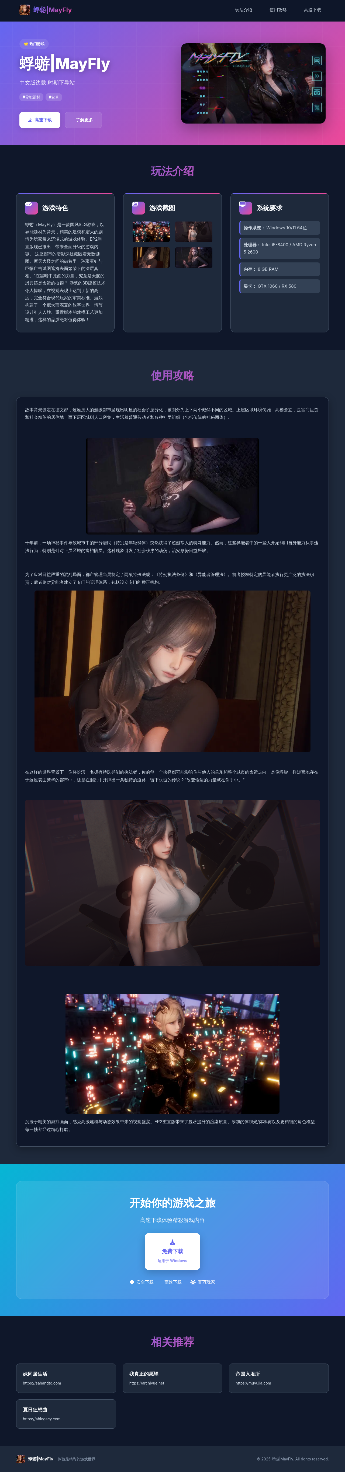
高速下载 (312, 9)
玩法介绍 (243, 9)
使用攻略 (278, 9)
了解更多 (84, 119)
